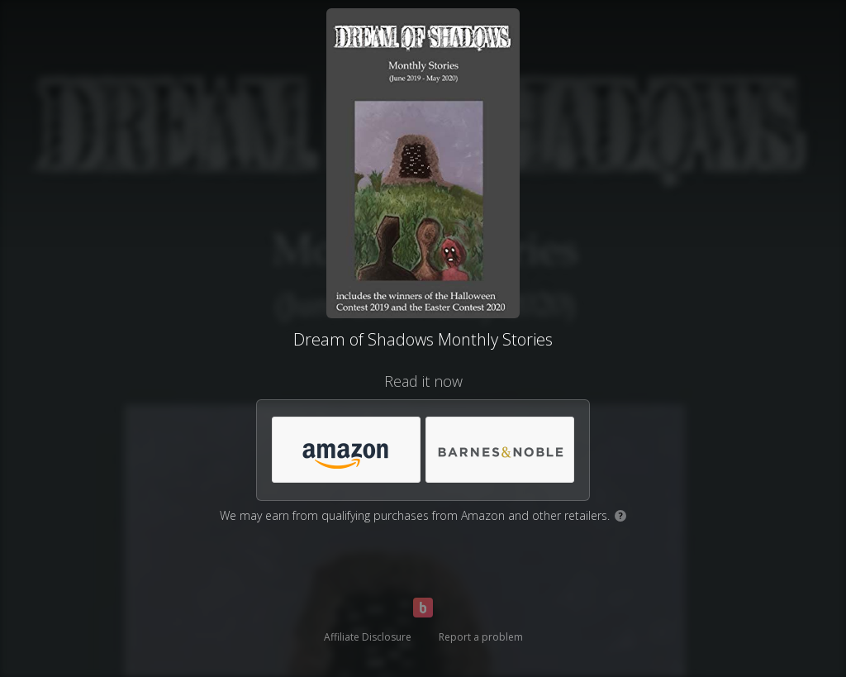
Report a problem (481, 637)
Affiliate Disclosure (367, 637)
